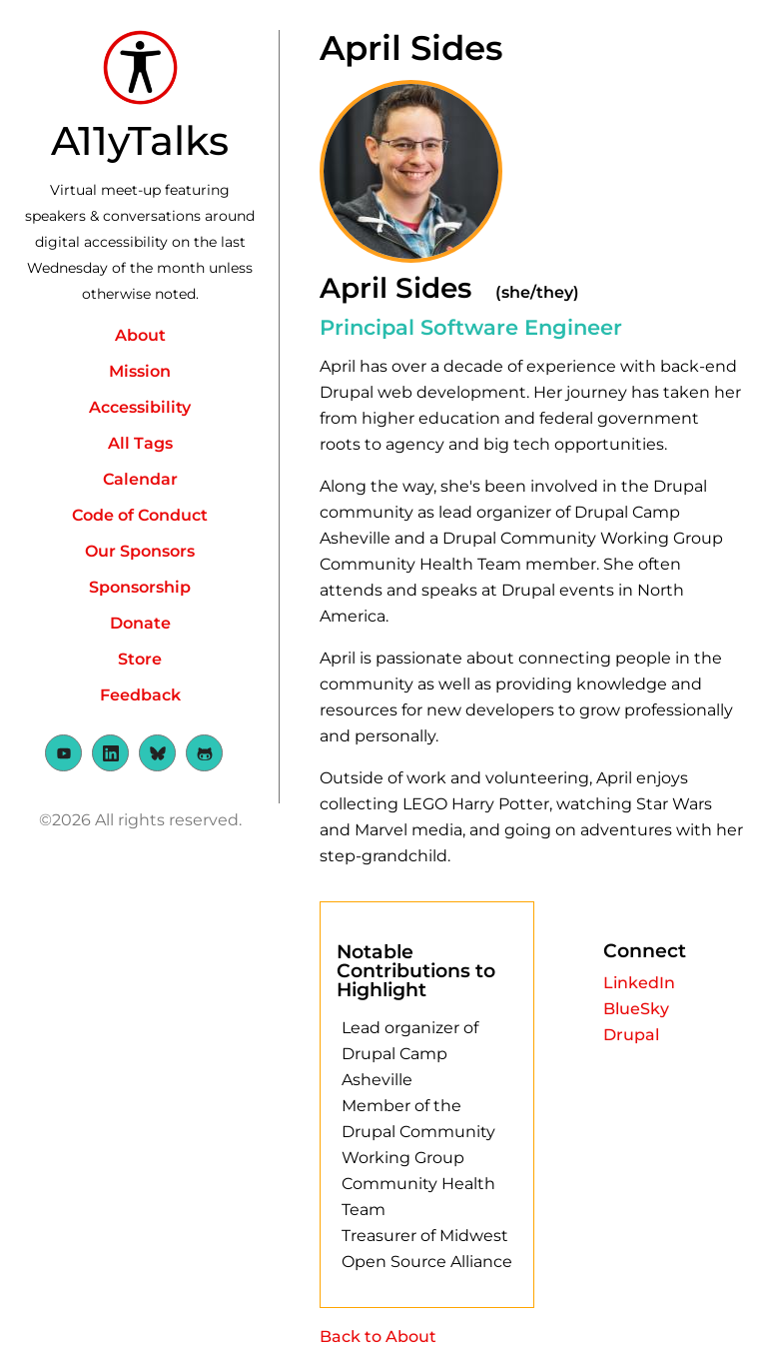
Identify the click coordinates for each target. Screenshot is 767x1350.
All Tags (140, 443)
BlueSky (636, 1008)
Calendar (140, 479)
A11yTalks (140, 140)
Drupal (631, 1034)
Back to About (378, 1336)
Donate (140, 623)
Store (140, 659)
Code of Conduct (140, 515)
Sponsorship (140, 587)
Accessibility (140, 407)
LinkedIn (639, 982)
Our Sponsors (140, 551)
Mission (140, 371)
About (140, 335)
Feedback (140, 694)
